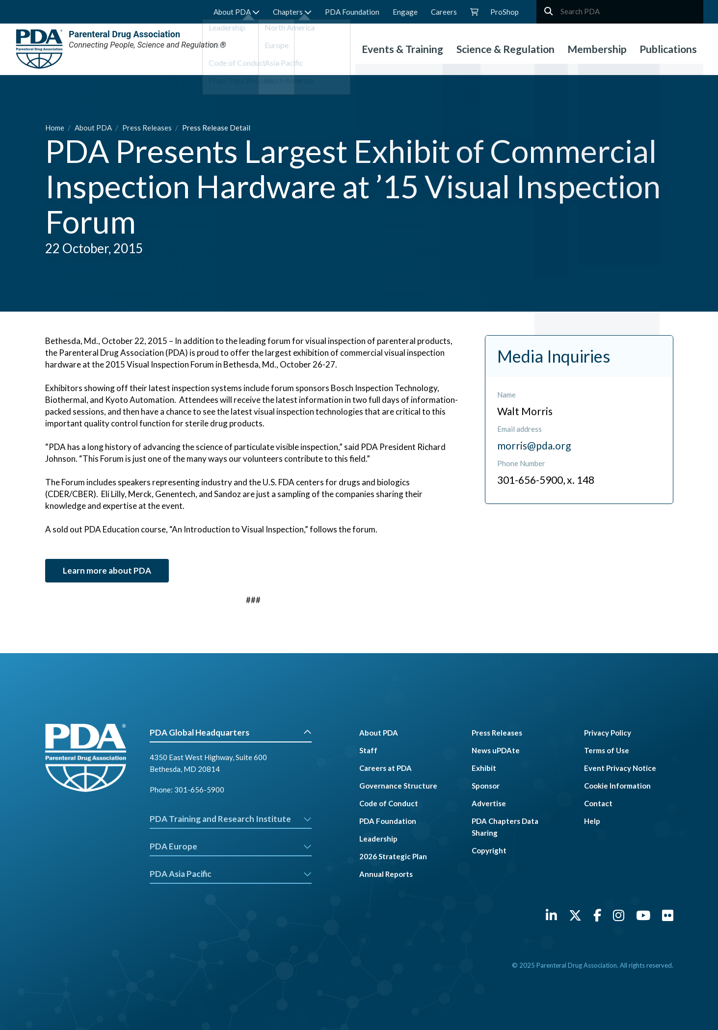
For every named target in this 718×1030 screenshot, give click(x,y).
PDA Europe (231, 846)
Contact (598, 803)
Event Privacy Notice (620, 768)
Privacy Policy (607, 732)
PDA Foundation (352, 11)
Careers (444, 11)
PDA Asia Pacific (231, 874)
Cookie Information (617, 785)
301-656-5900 (199, 789)
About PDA (236, 11)
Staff (368, 750)
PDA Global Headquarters (231, 732)
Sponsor (486, 785)
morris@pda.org (534, 445)
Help (592, 821)
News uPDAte (496, 750)
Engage (405, 11)
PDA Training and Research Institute (231, 819)
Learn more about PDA (107, 570)
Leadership (378, 838)
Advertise (489, 803)
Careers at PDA (385, 768)
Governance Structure (398, 785)
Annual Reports (386, 874)
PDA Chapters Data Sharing (505, 827)
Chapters (292, 11)
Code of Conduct (388, 803)
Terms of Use (606, 750)
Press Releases (147, 127)
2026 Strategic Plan (393, 856)
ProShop (504, 11)
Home (55, 127)
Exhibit (484, 768)
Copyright (489, 850)
